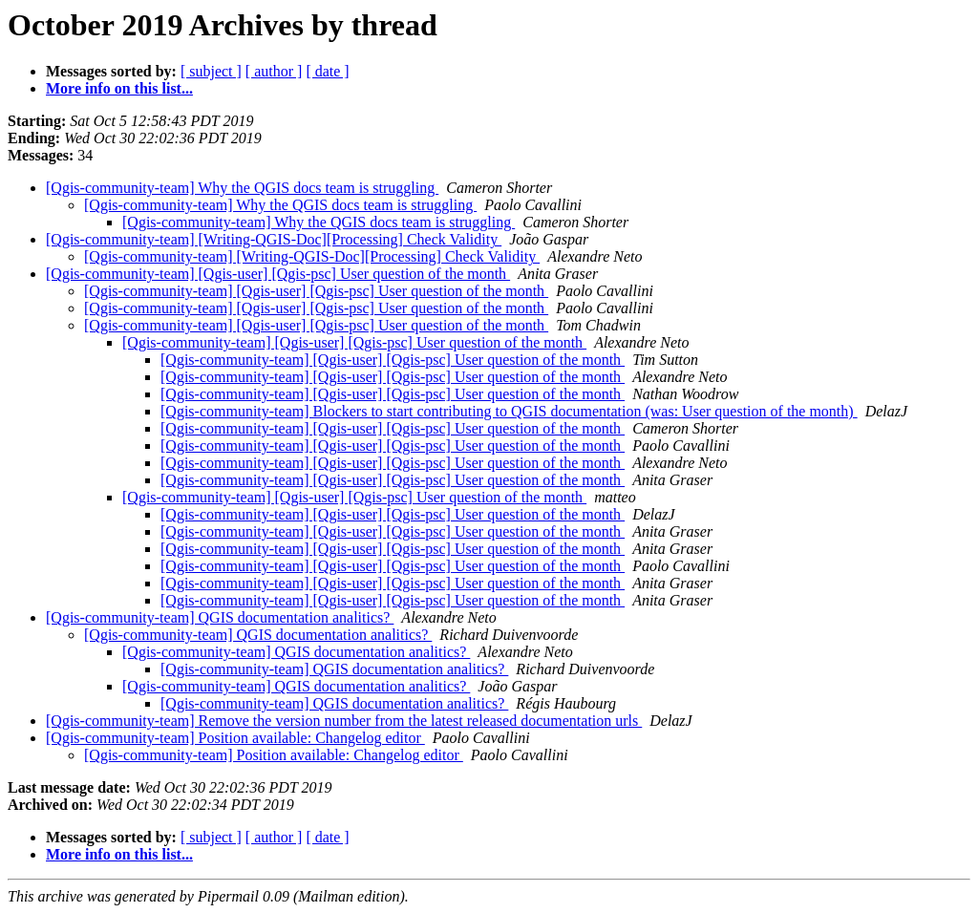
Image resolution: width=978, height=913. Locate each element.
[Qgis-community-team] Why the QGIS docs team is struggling (242, 188)
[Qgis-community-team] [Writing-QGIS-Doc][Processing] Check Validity (273, 239)
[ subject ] (211, 71)
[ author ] (274, 71)
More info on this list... (119, 88)
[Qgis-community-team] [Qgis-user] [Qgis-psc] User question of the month (278, 273)
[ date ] (327, 71)
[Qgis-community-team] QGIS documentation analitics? (219, 617)
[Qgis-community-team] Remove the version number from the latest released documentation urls (344, 720)
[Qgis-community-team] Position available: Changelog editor (235, 738)
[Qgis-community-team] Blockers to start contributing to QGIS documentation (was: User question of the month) (509, 411)
